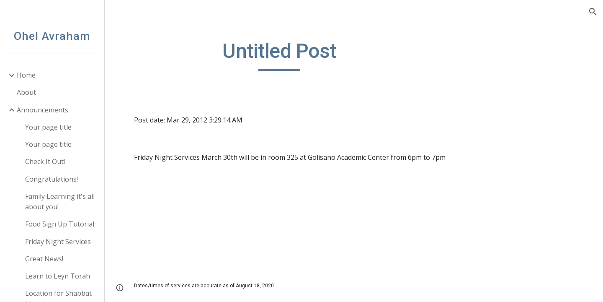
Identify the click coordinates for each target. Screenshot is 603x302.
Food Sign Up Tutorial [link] (59, 224)
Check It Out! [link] (45, 161)
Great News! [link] (44, 258)
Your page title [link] (48, 127)
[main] (279, 55)
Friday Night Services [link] (58, 241)
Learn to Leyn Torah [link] (57, 276)
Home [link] (26, 75)
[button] (593, 12)
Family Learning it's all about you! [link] (60, 201)
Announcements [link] (42, 110)
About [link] (26, 92)
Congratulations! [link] (51, 179)
